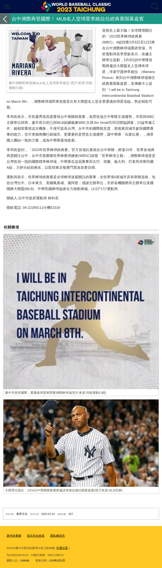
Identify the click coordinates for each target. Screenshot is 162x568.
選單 (7, 6)
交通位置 (61, 547)
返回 (5, 19)
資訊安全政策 (34, 535)
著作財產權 (13, 535)
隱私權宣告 (55, 535)
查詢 (155, 6)
